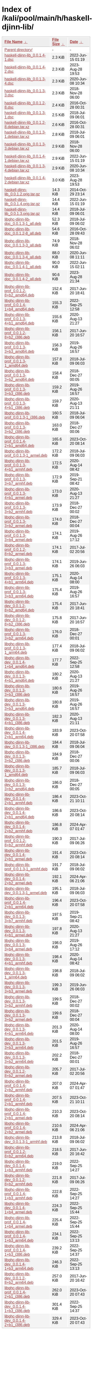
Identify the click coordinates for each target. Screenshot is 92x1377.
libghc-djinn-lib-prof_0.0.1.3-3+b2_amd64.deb (19, 375)
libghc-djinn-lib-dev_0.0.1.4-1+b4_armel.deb (18, 1208)
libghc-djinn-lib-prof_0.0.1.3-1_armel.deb (26, 453)
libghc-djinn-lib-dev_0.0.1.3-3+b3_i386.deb (17, 690)
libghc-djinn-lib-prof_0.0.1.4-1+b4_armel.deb (18, 1222)
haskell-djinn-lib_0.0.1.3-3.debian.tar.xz (25, 146)
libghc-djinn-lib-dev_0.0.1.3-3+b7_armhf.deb (18, 916)
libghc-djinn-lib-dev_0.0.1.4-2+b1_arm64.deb (19, 732)
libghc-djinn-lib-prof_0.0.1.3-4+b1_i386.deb (17, 403)
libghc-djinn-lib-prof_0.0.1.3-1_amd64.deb (17, 361)
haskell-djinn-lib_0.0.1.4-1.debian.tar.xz (25, 158)
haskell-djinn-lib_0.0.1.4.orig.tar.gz (22, 202)
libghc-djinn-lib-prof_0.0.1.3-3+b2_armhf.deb (18, 507)
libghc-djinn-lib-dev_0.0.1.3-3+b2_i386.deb (17, 756)
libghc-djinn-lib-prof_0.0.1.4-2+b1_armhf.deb (18, 1099)
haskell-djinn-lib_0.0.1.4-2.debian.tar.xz (25, 180)
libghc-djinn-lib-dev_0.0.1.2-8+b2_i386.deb (17, 620)
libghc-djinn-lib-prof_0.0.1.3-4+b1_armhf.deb (18, 465)
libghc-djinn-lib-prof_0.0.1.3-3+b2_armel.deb (18, 521)
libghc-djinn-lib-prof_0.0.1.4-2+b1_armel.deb (18, 1113)
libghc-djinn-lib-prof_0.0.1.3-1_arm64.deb (17, 648)
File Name (14, 42)
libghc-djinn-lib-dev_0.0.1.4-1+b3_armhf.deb (18, 1165)
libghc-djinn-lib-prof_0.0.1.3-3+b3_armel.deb (18, 564)
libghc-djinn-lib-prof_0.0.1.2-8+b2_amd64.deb (19, 291)
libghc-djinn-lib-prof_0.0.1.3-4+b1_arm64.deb (19, 578)
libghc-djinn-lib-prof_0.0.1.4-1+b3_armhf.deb (18, 1194)
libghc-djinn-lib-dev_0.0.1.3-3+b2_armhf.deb (18, 1001)
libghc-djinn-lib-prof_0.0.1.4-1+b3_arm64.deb (19, 1236)
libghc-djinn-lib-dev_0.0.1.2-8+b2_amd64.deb (19, 606)
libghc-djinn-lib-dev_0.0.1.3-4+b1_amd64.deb (19, 676)
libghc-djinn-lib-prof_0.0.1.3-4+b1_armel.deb (18, 493)
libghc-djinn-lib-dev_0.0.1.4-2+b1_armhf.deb (18, 798)
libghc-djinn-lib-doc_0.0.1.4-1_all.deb (23, 265)
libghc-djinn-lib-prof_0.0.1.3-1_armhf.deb (26, 867)
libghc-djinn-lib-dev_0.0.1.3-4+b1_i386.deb (17, 718)
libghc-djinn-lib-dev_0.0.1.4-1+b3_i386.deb (17, 1306)
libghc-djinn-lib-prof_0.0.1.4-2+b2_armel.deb (18, 1127)
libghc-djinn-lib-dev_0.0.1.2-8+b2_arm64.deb (19, 1278)
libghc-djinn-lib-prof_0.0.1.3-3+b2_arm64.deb (19, 634)
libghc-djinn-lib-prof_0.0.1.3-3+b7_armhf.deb (18, 479)
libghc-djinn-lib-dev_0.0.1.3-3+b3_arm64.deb (19, 1043)
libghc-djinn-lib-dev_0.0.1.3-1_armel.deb (26, 891)
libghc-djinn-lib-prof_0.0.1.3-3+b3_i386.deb (17, 389)
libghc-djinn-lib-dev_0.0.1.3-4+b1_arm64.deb (19, 1029)
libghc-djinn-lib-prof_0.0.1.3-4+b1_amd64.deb (19, 319)
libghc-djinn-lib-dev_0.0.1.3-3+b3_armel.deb (18, 987)
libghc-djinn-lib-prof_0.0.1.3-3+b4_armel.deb (18, 535)
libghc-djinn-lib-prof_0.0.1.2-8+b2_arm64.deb (19, 1151)
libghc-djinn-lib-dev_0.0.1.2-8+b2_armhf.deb (18, 1179)
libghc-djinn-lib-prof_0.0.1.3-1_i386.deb (25, 415)
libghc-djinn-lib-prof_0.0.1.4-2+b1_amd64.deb (19, 441)
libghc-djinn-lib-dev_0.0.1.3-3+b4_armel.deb (18, 945)
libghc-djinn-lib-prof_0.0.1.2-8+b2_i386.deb (17, 333)
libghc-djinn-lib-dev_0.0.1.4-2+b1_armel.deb (18, 855)
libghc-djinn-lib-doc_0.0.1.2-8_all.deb (23, 231)
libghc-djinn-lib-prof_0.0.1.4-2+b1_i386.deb (17, 1292)
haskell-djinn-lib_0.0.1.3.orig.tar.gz (22, 211)
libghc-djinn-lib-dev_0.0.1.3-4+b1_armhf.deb (18, 959)
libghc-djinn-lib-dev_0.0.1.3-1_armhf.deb (26, 1139)
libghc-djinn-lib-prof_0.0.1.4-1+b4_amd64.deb (19, 305)
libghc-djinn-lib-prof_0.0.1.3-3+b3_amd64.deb (19, 347)
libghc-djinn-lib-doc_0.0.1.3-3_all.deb (23, 243)
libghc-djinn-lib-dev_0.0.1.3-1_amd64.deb (17, 770)
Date (74, 42)
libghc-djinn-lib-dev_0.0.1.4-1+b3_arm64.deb (19, 1264)
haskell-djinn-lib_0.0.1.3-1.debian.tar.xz (25, 134)
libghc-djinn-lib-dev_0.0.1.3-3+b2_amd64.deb (19, 784)
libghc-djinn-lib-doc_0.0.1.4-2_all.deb (23, 277)
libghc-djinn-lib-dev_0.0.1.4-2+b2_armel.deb (18, 879)
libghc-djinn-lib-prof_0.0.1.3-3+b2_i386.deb (17, 427)
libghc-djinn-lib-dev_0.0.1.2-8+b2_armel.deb (18, 1071)
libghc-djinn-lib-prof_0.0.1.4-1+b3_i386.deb (17, 1250)
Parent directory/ (18, 50)
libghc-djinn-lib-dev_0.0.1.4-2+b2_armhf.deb (18, 826)
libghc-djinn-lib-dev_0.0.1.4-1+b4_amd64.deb (19, 662)
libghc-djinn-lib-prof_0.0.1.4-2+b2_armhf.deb (18, 1085)
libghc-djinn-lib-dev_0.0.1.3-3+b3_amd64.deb (19, 704)
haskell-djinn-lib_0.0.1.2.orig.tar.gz (22, 192)
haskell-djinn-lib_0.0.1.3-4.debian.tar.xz (25, 168)
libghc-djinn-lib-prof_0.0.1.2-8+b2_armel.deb (18, 549)
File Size (56, 42)
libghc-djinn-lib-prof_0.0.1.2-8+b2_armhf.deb (18, 840)
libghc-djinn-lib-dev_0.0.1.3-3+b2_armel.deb (18, 1015)
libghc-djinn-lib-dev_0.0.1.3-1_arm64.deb (17, 973)
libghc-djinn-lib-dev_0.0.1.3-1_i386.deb (24, 744)
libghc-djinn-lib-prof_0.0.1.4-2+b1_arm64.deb (19, 902)
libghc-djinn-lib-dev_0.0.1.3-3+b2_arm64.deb (19, 1057)
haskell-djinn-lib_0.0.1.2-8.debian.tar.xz (25, 125)
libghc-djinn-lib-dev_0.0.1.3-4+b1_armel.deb (18, 931)
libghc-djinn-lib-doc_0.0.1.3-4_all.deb (23, 255)
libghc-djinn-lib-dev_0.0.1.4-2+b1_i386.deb (17, 1320)
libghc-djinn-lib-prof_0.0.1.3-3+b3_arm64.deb (19, 592)
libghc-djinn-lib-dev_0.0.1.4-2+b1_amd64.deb (19, 812)
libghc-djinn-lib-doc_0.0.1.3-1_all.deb (23, 221)
